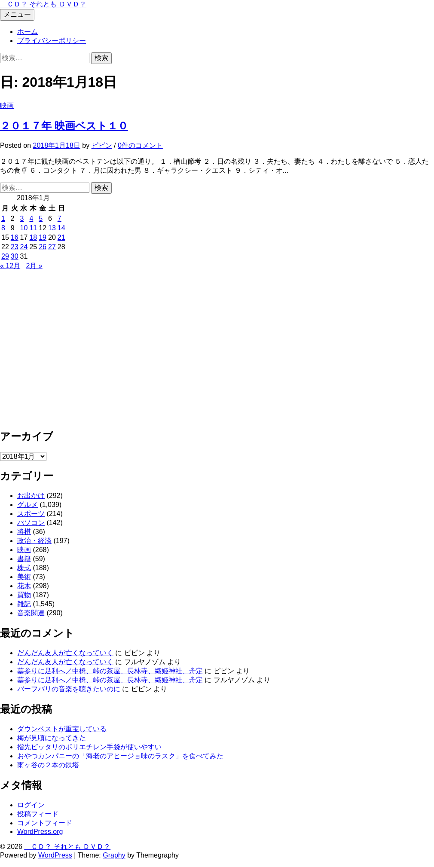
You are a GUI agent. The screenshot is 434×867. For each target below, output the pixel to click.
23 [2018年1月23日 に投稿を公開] (14, 246)
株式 (24, 567)
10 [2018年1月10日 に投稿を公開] (24, 228)
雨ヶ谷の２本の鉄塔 (48, 765)
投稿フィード (37, 814)
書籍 (24, 558)
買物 (24, 594)
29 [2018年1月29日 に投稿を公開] (5, 256)
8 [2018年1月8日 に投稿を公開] (3, 228)
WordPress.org (40, 831)
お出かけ (31, 495)
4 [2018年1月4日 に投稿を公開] (31, 218)
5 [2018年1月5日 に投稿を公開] (41, 218)
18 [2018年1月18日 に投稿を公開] (33, 237)
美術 (24, 576)
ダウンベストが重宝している (62, 729)
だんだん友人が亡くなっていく (65, 652)
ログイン (31, 805)
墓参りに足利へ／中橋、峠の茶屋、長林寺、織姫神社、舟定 (110, 671)
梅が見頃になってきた (51, 738)
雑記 (24, 604)
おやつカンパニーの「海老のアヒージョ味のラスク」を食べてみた (120, 756)
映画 (7, 105)
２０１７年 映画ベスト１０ (64, 125)
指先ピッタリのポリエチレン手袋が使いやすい (89, 747)
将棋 (24, 531)
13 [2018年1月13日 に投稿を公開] (52, 228)
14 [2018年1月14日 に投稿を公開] (61, 228)
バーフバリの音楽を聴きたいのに (68, 689)
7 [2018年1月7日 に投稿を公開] (59, 218)
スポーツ (31, 513)
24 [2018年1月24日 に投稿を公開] (24, 246)
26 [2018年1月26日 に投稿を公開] (42, 246)
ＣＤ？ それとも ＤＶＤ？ (43, 4)
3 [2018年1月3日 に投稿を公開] (22, 218)
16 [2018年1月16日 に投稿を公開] (14, 237)
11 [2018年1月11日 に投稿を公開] (33, 228)
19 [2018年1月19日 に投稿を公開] (42, 237)
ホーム (27, 31)
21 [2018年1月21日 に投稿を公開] (61, 237)
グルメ (27, 504)
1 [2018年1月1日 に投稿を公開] (3, 218)
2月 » (34, 265)
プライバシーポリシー (51, 40)
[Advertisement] (217, 353)
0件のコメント (140, 145)
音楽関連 (31, 613)
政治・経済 (34, 540)
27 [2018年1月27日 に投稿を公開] (52, 246)
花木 (24, 585)
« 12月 (10, 265)
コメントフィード (44, 823)
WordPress (55, 855)
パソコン (31, 522)
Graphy (114, 855)
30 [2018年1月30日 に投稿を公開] (14, 256)
